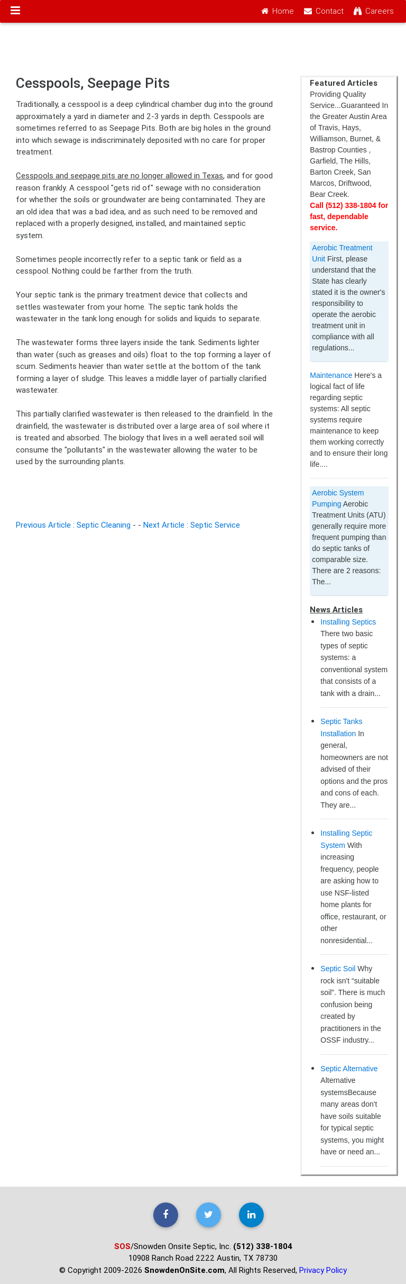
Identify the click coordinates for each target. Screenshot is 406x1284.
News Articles (336, 609)
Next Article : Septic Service (191, 525)
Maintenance (331, 375)
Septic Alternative (348, 1068)
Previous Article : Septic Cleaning (73, 525)
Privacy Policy (323, 1270)
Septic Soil (337, 968)
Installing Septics (348, 622)
